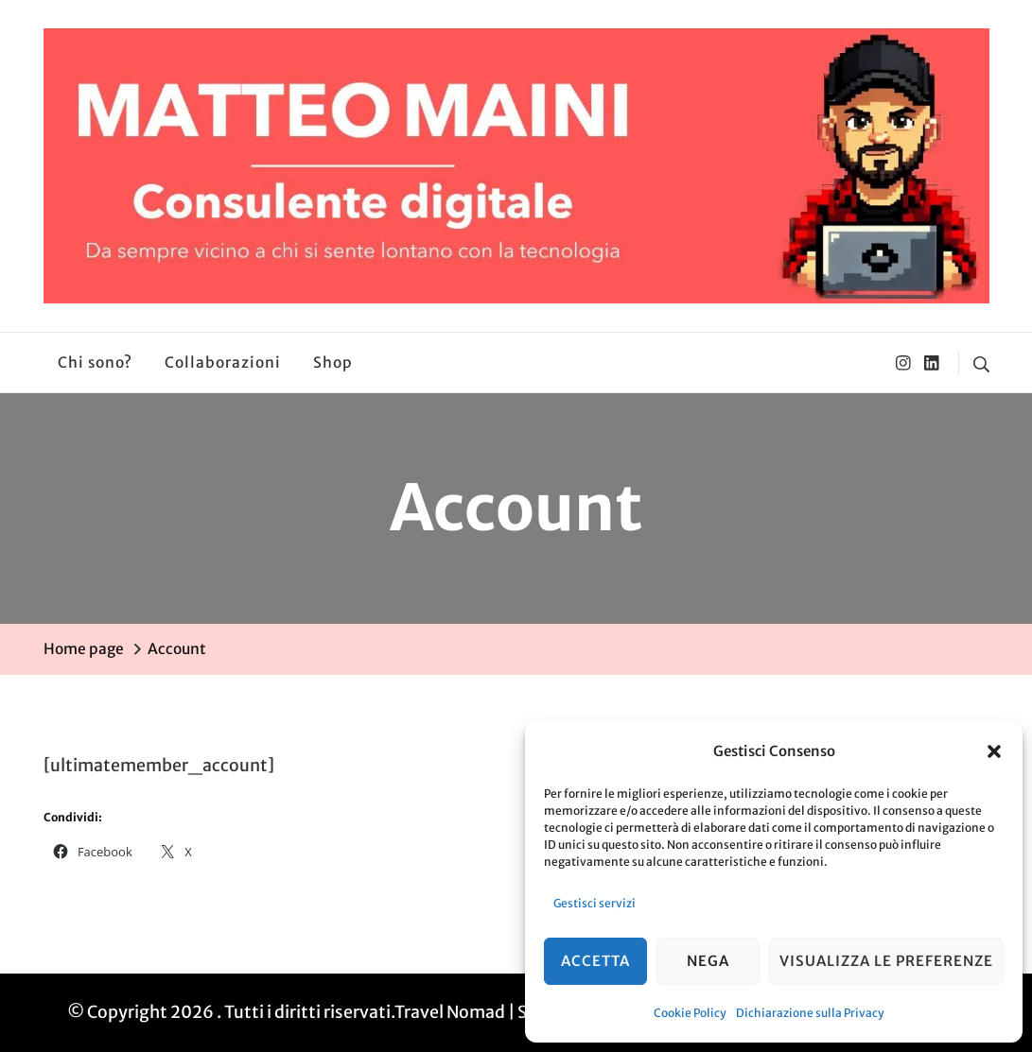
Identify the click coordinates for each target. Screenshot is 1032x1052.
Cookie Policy (690, 1013)
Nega (708, 961)
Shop (333, 362)
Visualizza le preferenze (886, 961)
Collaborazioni (223, 362)
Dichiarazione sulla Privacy (810, 1013)
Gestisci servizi (594, 903)
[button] (994, 751)
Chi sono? (95, 362)
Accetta (595, 961)
